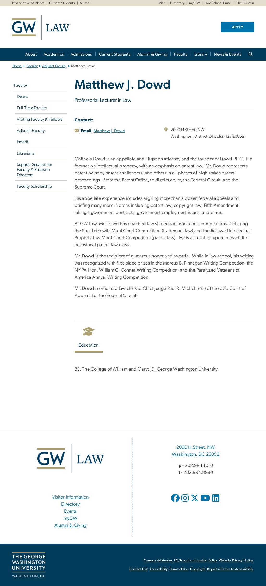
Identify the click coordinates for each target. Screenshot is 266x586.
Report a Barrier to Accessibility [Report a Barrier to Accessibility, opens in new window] (230, 569)
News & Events (227, 54)
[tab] (89, 339)
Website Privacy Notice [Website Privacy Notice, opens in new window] (236, 560)
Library (200, 54)
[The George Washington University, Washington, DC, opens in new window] (28, 565)
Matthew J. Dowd (109, 131)
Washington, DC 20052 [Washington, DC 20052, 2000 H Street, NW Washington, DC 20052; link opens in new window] (195, 454)
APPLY (237, 27)
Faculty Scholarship (34, 186)
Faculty (181, 54)
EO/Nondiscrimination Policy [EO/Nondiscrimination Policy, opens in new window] (195, 560)
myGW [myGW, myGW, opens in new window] (194, 3)
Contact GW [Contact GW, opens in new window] (138, 569)
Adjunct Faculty (54, 66)
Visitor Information (70, 497)
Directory (177, 3)
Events (70, 511)
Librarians (25, 153)
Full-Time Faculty (32, 108)
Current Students (62, 3)
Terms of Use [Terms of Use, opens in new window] (179, 569)
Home (17, 66)
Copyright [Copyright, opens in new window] (197, 569)
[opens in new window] (176, 502)
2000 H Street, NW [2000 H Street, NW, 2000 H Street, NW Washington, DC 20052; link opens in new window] (195, 447)
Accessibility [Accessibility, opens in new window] (158, 569)
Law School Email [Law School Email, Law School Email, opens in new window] (218, 3)
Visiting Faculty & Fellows (40, 119)
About (31, 54)
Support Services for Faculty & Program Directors (34, 169)
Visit (162, 3)
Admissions (81, 54)
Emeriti (23, 142)
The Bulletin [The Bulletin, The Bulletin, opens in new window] (245, 3)
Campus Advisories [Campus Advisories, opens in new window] (158, 560)
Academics (54, 54)
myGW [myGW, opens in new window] (70, 518)
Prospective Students (28, 3)
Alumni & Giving (152, 54)
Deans (22, 97)
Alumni (84, 3)
